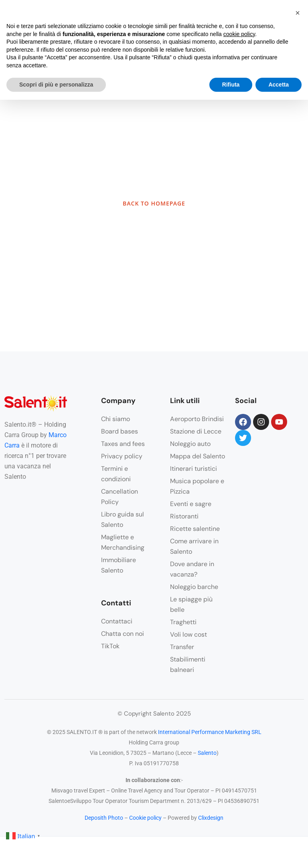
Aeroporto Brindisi (197, 419)
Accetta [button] (278, 84)
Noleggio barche (194, 587)
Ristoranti (184, 516)
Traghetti (183, 622)
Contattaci (116, 621)
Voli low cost (188, 634)
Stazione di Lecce (195, 431)
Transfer (182, 647)
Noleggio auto (190, 444)
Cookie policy (145, 818)
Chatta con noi (122, 633)
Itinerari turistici (193, 468)
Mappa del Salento (197, 456)
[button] (297, 12)
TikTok (110, 646)
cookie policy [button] (239, 34)
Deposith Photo (104, 818)
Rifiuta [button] (231, 84)
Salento (207, 753)
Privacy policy (121, 456)
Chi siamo (115, 419)
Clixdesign (210, 818)
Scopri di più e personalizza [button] (56, 84)
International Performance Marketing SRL (209, 732)
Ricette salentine (195, 528)
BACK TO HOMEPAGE (154, 203)
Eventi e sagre (190, 504)
